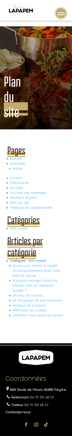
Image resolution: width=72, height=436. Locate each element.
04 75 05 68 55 (42, 397)
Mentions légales (23, 198)
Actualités (17, 163)
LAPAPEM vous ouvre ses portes (38, 315)
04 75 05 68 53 (36, 405)
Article (17, 168)
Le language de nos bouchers (37, 300)
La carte (16, 188)
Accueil (16, 158)
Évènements (19, 183)
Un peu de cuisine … (29, 295)
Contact (16, 178)
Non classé (19, 228)
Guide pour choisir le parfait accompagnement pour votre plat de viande (36, 271)
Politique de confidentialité (31, 208)
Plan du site (19, 203)
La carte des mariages (28, 193)
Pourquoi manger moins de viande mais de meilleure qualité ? (35, 285)
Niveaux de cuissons (29, 305)
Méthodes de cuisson (30, 310)
